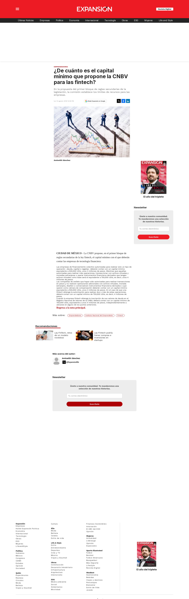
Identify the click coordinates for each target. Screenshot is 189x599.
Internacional (91, 20)
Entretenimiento (58, 548)
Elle (52, 528)
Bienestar (90, 585)
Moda (18, 583)
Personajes (91, 582)
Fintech (120, 315)
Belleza (19, 585)
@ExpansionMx (72, 362)
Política (59, 20)
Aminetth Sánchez (71, 358)
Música (54, 555)
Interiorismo (56, 575)
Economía (74, 20)
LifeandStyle (22, 546)
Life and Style (166, 20)
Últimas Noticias (26, 20)
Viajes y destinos (94, 580)
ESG (136, 20)
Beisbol (90, 555)
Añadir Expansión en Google (96, 101)
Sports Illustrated (94, 550)
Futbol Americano (94, 558)
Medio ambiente (58, 582)
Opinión (19, 566)
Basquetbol (91, 560)
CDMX (18, 561)
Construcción (57, 565)
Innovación (91, 526)
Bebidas (90, 577)
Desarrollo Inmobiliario (62, 567)
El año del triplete (153, 196)
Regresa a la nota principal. (71, 307)
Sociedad (20, 568)
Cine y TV (55, 553)
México (19, 556)
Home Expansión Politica (27, 529)
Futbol (89, 553)
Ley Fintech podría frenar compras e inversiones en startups (123, 336)
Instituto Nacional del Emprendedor (99, 315)
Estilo (53, 545)
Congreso (20, 558)
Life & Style (56, 543)
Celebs (54, 536)
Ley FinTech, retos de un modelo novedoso (82, 335)
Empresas (45, 20)
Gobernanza (56, 587)
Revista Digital (164, 9)
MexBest (90, 573)
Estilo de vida (57, 538)
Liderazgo (91, 541)
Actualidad (91, 538)
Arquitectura (57, 572)
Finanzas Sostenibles (96, 524)
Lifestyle (90, 565)
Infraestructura (58, 570)
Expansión (20, 524)
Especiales (91, 546)
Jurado (89, 590)
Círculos (19, 580)
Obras (125, 20)
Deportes (55, 550)
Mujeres (148, 20)
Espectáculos (22, 575)
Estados (19, 563)
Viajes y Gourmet (24, 588)
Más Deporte (92, 563)
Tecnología (110, 20)
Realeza (19, 578)
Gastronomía (92, 575)
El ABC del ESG (93, 529)
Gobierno (20, 553)
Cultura (54, 524)
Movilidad (55, 589)
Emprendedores (61, 67)
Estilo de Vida (92, 587)
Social (54, 584)
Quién (18, 573)
